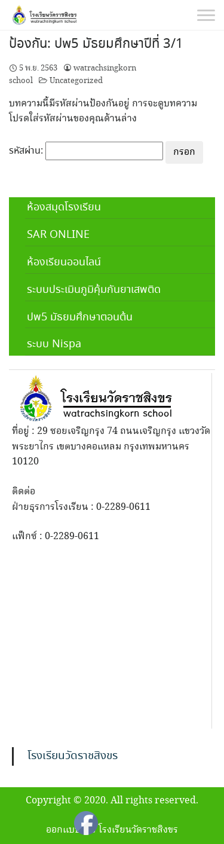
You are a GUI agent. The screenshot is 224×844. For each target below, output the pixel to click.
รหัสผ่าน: (86, 151)
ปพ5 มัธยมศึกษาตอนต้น (80, 317)
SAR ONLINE (58, 235)
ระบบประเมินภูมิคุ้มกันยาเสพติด (94, 290)
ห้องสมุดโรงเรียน (64, 207)
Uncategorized (76, 81)
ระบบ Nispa (54, 344)
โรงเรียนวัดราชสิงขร (72, 756)
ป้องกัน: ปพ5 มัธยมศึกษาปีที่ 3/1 (96, 44)
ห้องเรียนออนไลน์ (64, 262)
